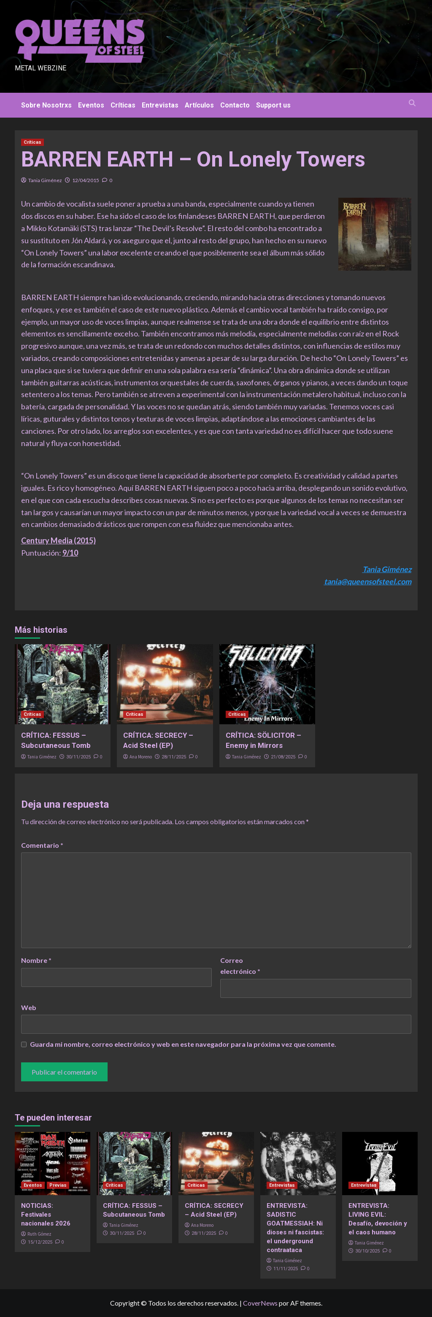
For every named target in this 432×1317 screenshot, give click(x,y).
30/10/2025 (367, 1251)
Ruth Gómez (39, 1234)
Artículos (199, 105)
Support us (273, 105)
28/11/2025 (174, 757)
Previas (58, 1185)
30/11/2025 (78, 757)
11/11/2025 (285, 1268)
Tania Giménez (45, 180)
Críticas (123, 105)
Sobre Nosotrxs (46, 105)
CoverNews (260, 1303)
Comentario (42, 845)
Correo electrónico (240, 965)
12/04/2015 (85, 180)
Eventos (91, 105)
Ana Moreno (141, 757)
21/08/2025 (283, 757)
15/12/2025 (40, 1242)
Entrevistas (160, 105)
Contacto (235, 105)
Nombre (36, 960)
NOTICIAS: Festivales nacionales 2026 (45, 1214)
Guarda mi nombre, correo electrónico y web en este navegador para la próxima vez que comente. (183, 1044)
